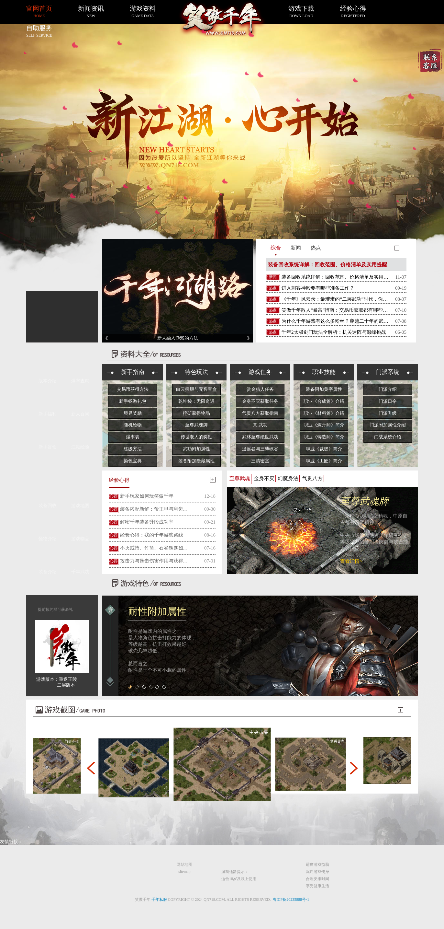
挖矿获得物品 (196, 413)
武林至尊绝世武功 (260, 437)
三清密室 (260, 461)
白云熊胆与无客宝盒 (196, 389)
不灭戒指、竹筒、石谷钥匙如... (153, 548)
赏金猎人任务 (260, 389)
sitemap (184, 871)
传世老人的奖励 (196, 437)
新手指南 (132, 372)
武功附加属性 (196, 449)
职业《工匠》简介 (324, 461)
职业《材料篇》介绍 (324, 413)
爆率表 (132, 437)
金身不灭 (264, 478)
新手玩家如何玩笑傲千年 (146, 496)
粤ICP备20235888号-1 (291, 899)
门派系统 (387, 372)
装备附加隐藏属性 (196, 461)
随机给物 (133, 425)
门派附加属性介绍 (388, 425)
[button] (90, 768)
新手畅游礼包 (132, 401)
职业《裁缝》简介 (324, 449)
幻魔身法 (288, 478)
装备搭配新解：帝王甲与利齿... (153, 509)
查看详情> (351, 561)
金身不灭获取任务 (260, 401)
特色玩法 (196, 372)
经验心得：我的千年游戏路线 (151, 535)
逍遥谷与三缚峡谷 (260, 449)
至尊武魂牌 (196, 425)
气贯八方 (312, 478)
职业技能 (324, 372)
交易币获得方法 (133, 389)
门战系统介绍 (387, 437)
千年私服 (159, 899)
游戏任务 (260, 372)
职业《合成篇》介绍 (324, 401)
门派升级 (388, 413)
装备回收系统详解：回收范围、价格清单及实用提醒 (327, 264)
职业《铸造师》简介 (324, 437)
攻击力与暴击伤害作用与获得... (153, 560)
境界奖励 (133, 413)
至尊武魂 (239, 478)
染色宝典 (133, 461)
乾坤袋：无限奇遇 (196, 401)
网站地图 (184, 864)
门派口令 (388, 401)
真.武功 (260, 425)
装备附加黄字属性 (324, 389)
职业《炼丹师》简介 (324, 425)
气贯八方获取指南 (260, 413)
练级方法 (133, 449)
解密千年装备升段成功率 (146, 522)
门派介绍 (388, 389)
